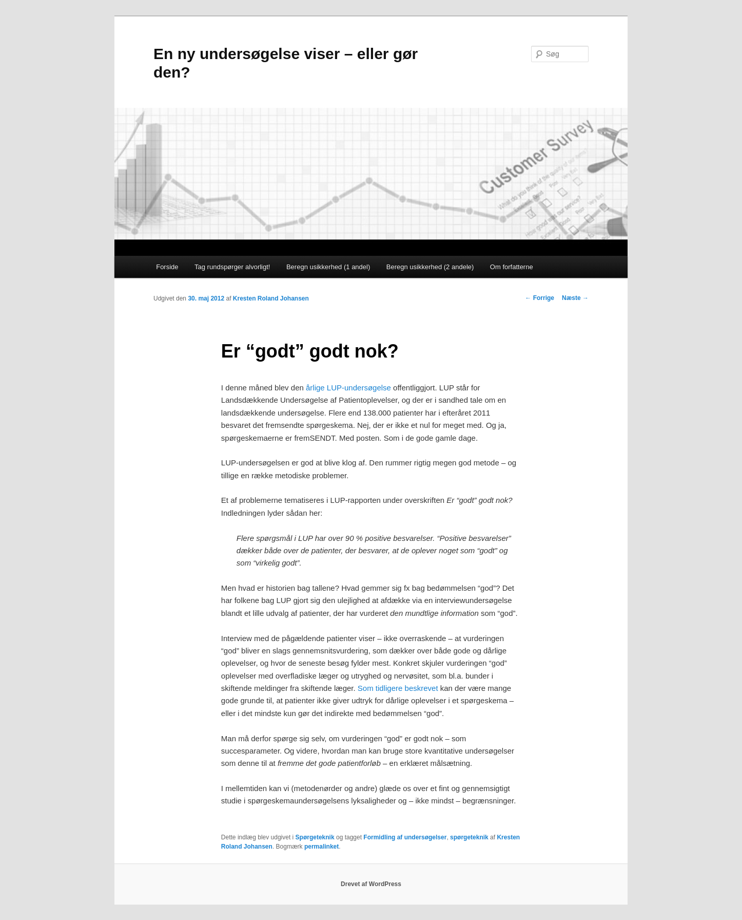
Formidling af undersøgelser (404, 837)
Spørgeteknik (315, 837)
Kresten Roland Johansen (271, 298)
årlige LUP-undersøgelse (348, 387)
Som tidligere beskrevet (398, 688)
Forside (167, 267)
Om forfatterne (511, 267)
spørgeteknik (469, 837)
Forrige (539, 298)
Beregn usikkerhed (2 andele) (430, 267)
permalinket (321, 846)
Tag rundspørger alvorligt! (232, 267)
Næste (575, 298)
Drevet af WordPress (371, 884)
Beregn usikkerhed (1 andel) (328, 267)
